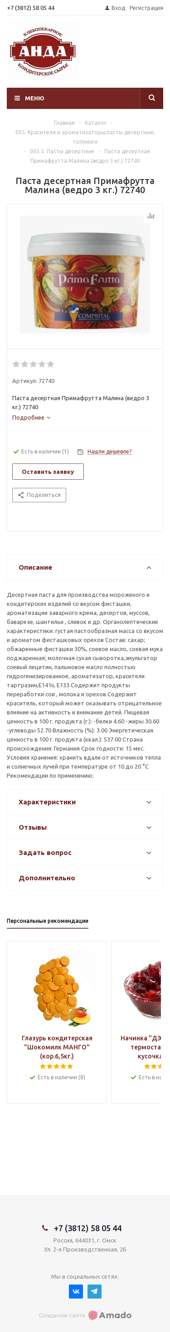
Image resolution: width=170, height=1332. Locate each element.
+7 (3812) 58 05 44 (30, 8)
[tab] (31, 417)
